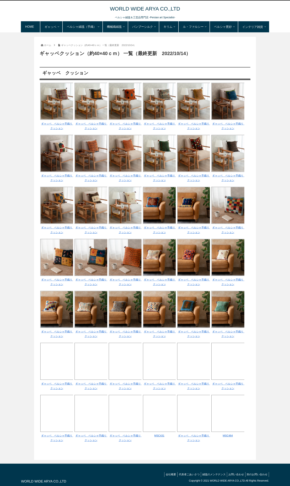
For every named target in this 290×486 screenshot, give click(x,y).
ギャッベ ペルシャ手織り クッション (57, 126)
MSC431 (159, 435)
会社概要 (166, 474)
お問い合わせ (234, 474)
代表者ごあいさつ (185, 474)
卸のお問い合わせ (256, 474)
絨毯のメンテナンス (211, 474)
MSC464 (228, 435)
